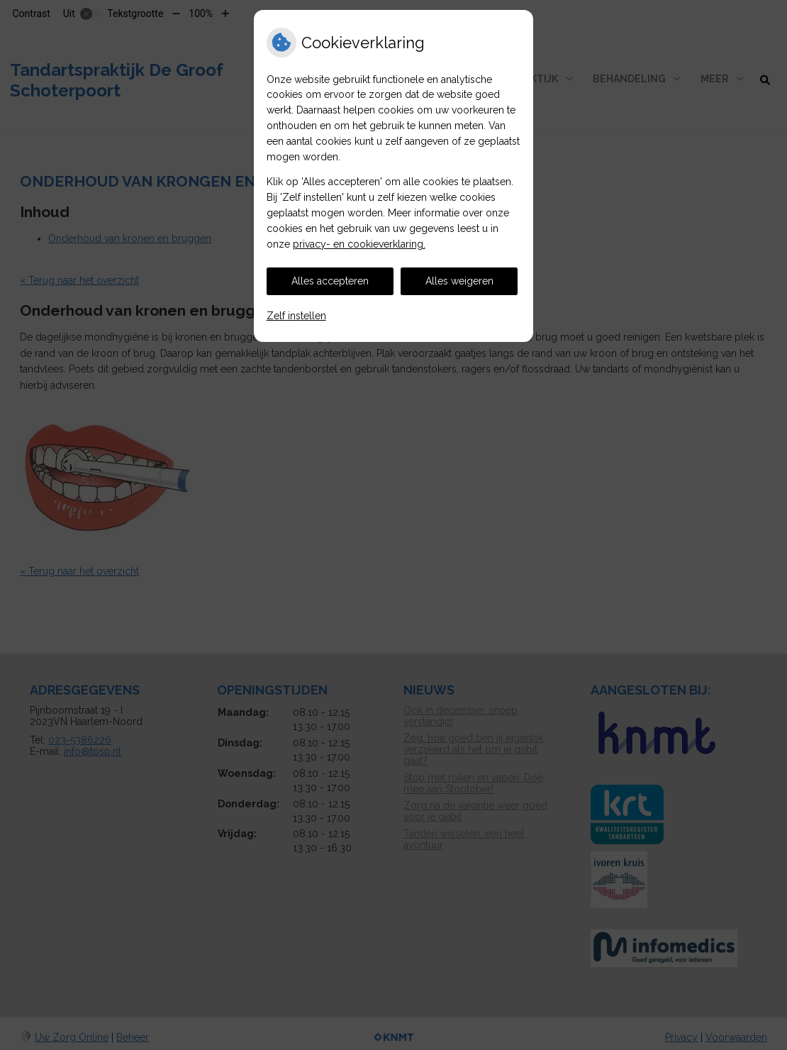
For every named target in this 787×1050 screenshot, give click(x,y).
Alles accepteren (330, 281)
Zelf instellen (296, 315)
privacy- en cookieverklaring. (359, 244)
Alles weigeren (459, 281)
